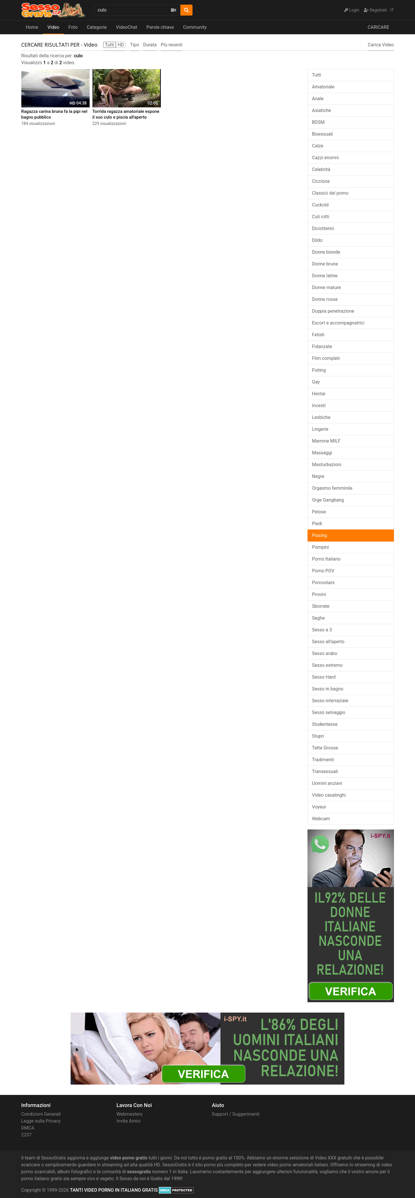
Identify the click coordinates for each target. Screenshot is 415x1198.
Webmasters (129, 1114)
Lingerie (320, 429)
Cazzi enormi (325, 157)
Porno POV (323, 571)
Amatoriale (323, 87)
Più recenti (171, 45)
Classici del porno (330, 193)
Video (53, 27)
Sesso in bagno (328, 689)
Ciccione (321, 181)
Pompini (320, 547)
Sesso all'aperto (328, 641)
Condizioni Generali (41, 1114)
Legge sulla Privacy (41, 1121)
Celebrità (321, 169)
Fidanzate (322, 346)
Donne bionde (326, 252)
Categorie (97, 27)
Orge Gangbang (328, 500)
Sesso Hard (324, 677)
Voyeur (319, 807)
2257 (26, 1135)
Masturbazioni (327, 464)
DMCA (27, 1128)
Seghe (318, 618)
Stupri (318, 736)
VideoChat (126, 27)
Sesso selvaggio (329, 712)
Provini (319, 594)
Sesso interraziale (330, 700)
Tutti (316, 75)
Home (32, 27)
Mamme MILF (326, 441)
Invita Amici (128, 1121)
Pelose (319, 511)
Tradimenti (323, 759)
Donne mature (326, 287)
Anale (318, 98)
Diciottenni (323, 228)
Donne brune (325, 264)
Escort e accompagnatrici (338, 323)
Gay (316, 382)
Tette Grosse (325, 748)
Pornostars (323, 582)
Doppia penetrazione (333, 311)
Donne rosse (325, 299)
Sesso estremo (327, 665)
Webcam (321, 818)
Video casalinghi (329, 795)
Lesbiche (321, 417)
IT (392, 10)
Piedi (317, 523)
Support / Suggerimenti (236, 1114)
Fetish (318, 334)
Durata (150, 45)
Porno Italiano (326, 559)
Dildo (317, 240)
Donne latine (325, 275)
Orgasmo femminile (332, 488)
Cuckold (320, 205)
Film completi (326, 358)
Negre (318, 476)
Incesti (319, 405)
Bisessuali (322, 134)
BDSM (318, 122)
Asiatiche (321, 110)
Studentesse (325, 724)
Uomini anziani (327, 783)
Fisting (319, 370)
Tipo (134, 45)
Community (195, 27)
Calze (317, 146)
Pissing (319, 535)
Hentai (319, 393)
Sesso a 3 (322, 630)
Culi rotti (320, 216)
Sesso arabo (324, 653)
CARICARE (378, 27)
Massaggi (322, 452)
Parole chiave (160, 27)
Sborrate (321, 606)
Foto (73, 27)
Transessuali (325, 771)
